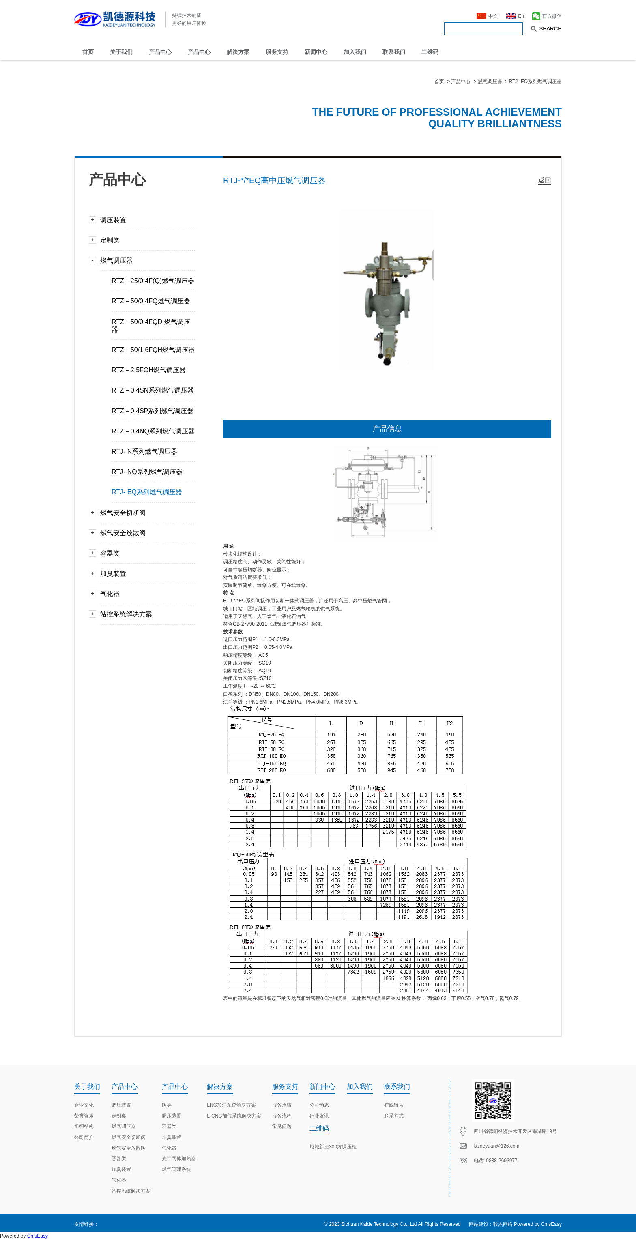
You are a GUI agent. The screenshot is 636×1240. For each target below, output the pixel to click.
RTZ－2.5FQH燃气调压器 (149, 370)
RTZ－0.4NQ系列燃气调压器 (153, 431)
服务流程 (282, 1116)
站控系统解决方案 (144, 614)
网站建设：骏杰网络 (491, 1224)
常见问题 (282, 1126)
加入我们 (355, 52)
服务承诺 (282, 1105)
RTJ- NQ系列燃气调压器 (147, 471)
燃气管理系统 (176, 1169)
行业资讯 (319, 1116)
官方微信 (547, 15)
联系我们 (393, 52)
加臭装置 (144, 574)
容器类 (144, 553)
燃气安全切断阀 (144, 513)
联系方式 (394, 1116)
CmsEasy (551, 1224)
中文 (487, 15)
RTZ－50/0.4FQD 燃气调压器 (151, 325)
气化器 (144, 594)
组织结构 (84, 1126)
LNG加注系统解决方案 (231, 1105)
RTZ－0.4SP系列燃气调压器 (152, 411)
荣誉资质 (84, 1116)
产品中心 (160, 52)
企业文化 (84, 1105)
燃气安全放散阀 (144, 533)
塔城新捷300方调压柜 (333, 1147)
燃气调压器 (490, 81)
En (515, 15)
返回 (544, 180)
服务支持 (277, 52)
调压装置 (144, 220)
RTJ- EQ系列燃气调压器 (535, 81)
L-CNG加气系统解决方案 (234, 1116)
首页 (88, 52)
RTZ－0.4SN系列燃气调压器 (153, 390)
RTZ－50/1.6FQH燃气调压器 (153, 349)
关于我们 (121, 52)
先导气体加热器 (179, 1158)
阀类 (167, 1105)
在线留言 (394, 1105)
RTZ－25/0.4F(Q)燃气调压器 (153, 280)
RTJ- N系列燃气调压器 (144, 451)
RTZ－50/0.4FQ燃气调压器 (151, 301)
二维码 (429, 52)
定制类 (144, 240)
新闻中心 (316, 52)
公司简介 (84, 1137)
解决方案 (238, 52)
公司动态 (319, 1105)
